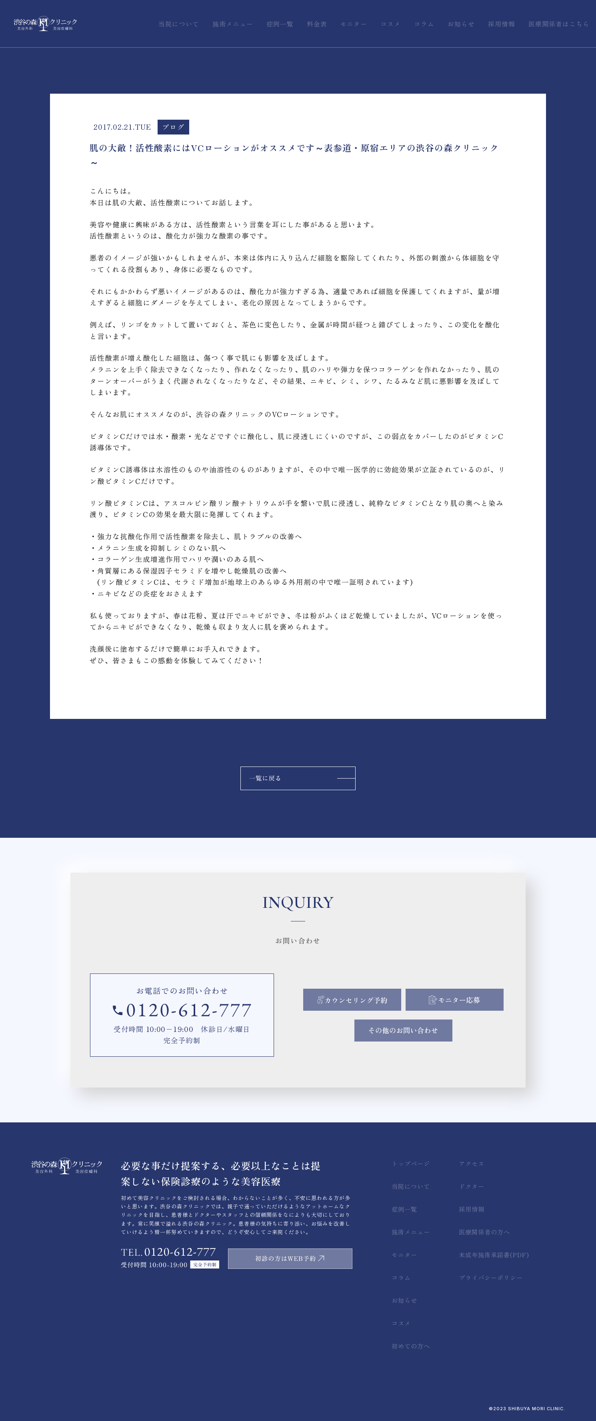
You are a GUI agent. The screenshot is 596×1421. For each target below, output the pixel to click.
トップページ (411, 1163)
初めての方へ (411, 1345)
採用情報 (471, 1208)
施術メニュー (411, 1231)
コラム (401, 1277)
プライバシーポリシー (491, 1277)
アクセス (471, 1163)
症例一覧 (404, 1208)
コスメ (401, 1323)
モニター (404, 1254)
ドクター (471, 1186)
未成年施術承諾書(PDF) (494, 1254)
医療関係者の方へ (484, 1231)
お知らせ (404, 1300)
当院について (411, 1186)
